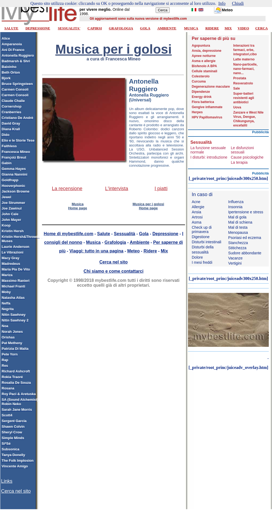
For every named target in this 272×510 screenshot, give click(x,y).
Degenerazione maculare (211, 86)
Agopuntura (201, 45)
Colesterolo (201, 76)
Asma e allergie (203, 61)
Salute (103, 233)
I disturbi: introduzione (208, 157)
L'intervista (116, 188)
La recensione (67, 188)
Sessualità (124, 233)
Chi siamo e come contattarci (113, 271)
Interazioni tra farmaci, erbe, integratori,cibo (245, 50)
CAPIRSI (95, 28)
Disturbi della (203, 247)
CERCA (261, 28)
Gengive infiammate (207, 107)
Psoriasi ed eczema (244, 237)
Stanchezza (238, 243)
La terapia (239, 162)
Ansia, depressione (206, 51)
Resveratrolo (243, 83)
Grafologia (115, 242)
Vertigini (235, 263)
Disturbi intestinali (206, 242)
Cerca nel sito (16, 491)
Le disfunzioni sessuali (242, 150)
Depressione (165, 233)
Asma (196, 222)
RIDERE (212, 28)
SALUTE (11, 28)
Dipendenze (201, 92)
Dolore (197, 257)
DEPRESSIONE (37, 28)
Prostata (239, 78)
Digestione (201, 237)
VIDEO (243, 28)
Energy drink (201, 97)
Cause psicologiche (247, 157)
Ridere (150, 251)
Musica (93, 242)
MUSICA (191, 28)
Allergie (198, 207)
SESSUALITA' (69, 28)
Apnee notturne (204, 56)
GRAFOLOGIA (121, 28)
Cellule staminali (204, 71)
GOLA (145, 28)
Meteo (133, 251)
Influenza (235, 202)
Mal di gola (237, 217)
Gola (144, 233)
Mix (164, 251)
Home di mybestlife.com (68, 233)
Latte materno (243, 59)
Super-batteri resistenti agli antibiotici (243, 98)
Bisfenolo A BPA (204, 66)
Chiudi (238, 3)
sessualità (200, 252)
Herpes (197, 112)
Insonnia (235, 207)
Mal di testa (237, 227)
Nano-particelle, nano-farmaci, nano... (245, 69)
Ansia (196, 212)
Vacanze (235, 258)
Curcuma (199, 81)
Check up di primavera (202, 229)
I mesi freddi (202, 262)
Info (222, 3)
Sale (236, 88)
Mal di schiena (240, 222)
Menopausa (238, 232)
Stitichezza (237, 248)
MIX (228, 28)
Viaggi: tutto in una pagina (96, 251)
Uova (237, 107)
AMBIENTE (166, 28)
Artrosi (197, 217)
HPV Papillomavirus (207, 117)
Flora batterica (203, 102)
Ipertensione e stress (245, 212)
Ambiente (139, 242)
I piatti (161, 188)
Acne (196, 202)
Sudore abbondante (244, 253)
